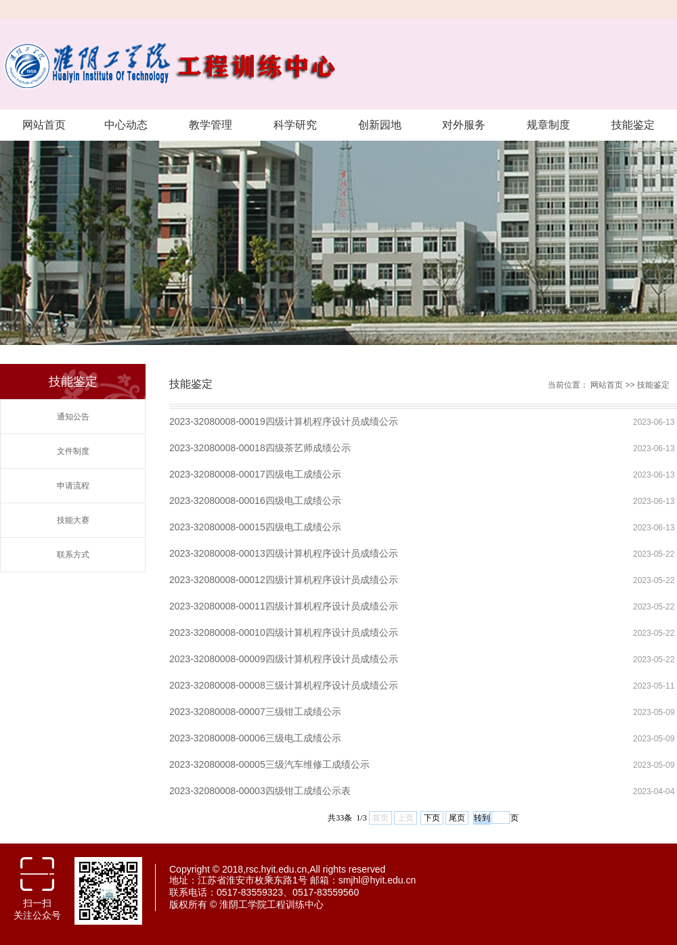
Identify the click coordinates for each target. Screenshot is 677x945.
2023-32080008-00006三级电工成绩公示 (255, 738)
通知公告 (73, 416)
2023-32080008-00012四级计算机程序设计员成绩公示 (283, 579)
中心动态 (126, 125)
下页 (432, 818)
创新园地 (379, 125)
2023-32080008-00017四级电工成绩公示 (255, 474)
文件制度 (73, 451)
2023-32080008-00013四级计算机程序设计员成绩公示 (283, 553)
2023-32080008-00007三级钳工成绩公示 (255, 711)
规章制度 (548, 125)
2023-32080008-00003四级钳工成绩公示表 (260, 790)
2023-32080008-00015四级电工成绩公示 (255, 527)
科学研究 (295, 125)
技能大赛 (73, 520)
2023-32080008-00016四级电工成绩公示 (255, 500)
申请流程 (73, 485)
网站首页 (44, 125)
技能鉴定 (633, 125)
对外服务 (463, 125)
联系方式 (73, 554)
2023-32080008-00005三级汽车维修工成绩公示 (269, 764)
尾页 (457, 818)
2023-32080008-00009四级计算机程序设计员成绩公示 (283, 658)
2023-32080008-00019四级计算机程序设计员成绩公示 (283, 421)
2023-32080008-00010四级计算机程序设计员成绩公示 (283, 632)
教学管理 (210, 125)
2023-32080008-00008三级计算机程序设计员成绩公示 (283, 685)
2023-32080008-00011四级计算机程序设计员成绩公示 (283, 606)
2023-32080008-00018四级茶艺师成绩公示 (260, 447)
